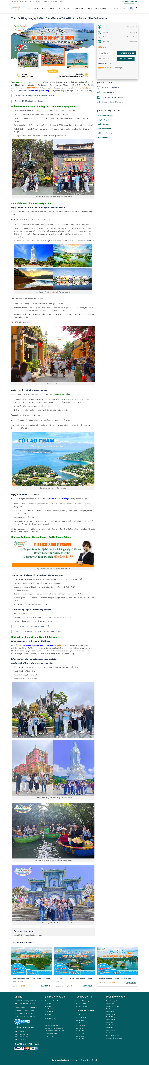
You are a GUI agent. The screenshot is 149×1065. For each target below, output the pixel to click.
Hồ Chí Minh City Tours (113, 1035)
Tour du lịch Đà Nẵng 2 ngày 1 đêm (29, 101)
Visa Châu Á (48, 1003)
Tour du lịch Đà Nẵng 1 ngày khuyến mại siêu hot (34, 96)
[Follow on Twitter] (21, 1)
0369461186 (109, 92)
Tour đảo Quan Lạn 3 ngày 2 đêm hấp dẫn (114, 978)
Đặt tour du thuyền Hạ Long (54, 1028)
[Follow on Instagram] (15, 1)
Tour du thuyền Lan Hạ (117, 8)
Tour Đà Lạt (109, 1027)
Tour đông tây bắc (111, 1001)
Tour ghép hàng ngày (82, 1001)
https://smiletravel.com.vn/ (24, 1016)
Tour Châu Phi (80, 1039)
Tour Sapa (109, 1009)
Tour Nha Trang (111, 1025)
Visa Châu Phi (49, 1011)
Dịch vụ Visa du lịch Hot (52, 1001)
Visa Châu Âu (49, 1006)
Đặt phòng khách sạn (51, 1025)
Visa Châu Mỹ (49, 1009)
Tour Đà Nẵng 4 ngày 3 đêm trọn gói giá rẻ (32, 626)
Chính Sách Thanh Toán (21, 1034)
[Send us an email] (23, 1)
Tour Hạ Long (110, 1003)
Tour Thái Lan (80, 1028)
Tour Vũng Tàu (110, 1030)
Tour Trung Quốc (81, 1017)
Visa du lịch (80, 8)
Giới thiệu (39, 1)
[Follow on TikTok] (18, 1)
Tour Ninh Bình (110, 1011)
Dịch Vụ (61, 8)
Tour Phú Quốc (110, 1033)
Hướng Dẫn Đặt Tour (20, 1031)
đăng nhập (25, 935)
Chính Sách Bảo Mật (20, 1039)
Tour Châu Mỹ (80, 1031)
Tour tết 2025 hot (81, 1006)
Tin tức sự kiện (47, 1)
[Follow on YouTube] (26, 1)
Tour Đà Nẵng (110, 1017)
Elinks (60, 1)
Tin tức (69, 8)
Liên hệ (55, 1)
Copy (101, 63)
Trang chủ (32, 1)
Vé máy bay (48, 1023)
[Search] (137, 8)
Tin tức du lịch (49, 1036)
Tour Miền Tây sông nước (114, 1038)
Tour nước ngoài (33, 8)
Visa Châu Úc (49, 1014)
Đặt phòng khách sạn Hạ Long (54, 1031)
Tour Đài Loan (80, 1023)
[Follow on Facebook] (13, 1)
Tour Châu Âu (80, 1033)
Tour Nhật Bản (80, 1020)
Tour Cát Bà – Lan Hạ (112, 1006)
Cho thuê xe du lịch (51, 1033)
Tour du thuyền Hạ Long (96, 8)
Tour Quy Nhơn (110, 1019)
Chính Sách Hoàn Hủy (21, 1037)
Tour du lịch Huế (111, 1014)
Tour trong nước (48, 8)
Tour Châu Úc (80, 1036)
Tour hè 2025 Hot (81, 1003)
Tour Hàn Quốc (80, 1015)
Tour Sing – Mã (80, 1025)
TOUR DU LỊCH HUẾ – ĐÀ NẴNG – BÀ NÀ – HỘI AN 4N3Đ (38, 632)
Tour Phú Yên (110, 1022)
